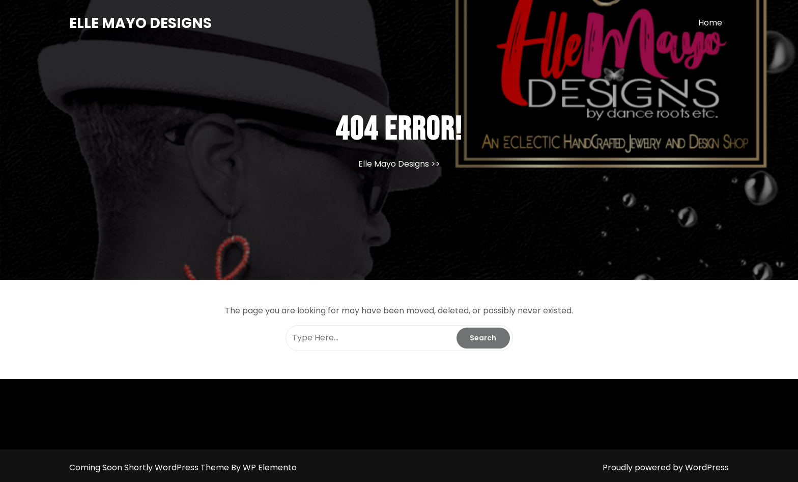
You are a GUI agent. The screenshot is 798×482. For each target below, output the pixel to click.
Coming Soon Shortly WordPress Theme (150, 467)
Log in (401, 480)
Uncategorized (427, 480)
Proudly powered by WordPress (666, 467)
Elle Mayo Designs (140, 23)
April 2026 (379, 480)
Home (710, 23)
